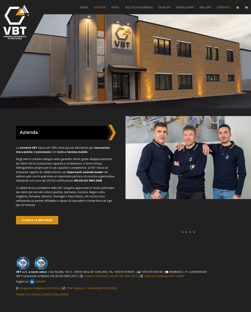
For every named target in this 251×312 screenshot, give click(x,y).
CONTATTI (223, 7)
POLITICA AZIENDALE (139, 7)
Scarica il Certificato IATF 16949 (164, 276)
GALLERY (205, 7)
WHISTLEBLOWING (56, 294)
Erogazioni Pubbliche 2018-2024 (40, 288)
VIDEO (115, 7)
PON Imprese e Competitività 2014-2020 (91, 288)
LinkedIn (38, 281)
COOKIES (35, 294)
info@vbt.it (175, 272)
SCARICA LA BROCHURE (37, 220)
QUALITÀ (164, 7)
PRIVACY (21, 294)
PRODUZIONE (185, 7)
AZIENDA (100, 7)
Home (84, 7)
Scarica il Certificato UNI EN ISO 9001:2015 (110, 276)
